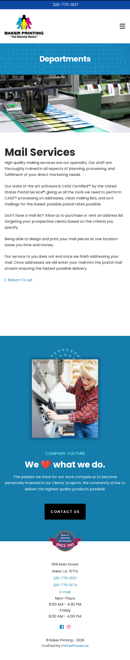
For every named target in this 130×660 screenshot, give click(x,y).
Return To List (20, 280)
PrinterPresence (75, 645)
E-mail (65, 591)
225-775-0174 (65, 585)
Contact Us (65, 511)
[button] (122, 26)
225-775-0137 (65, 4)
